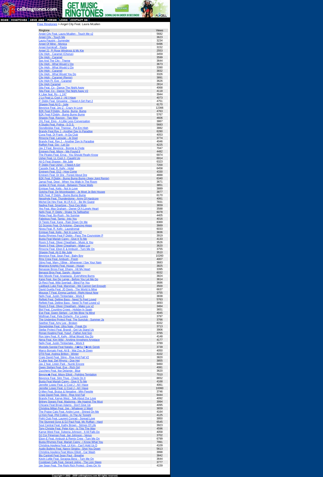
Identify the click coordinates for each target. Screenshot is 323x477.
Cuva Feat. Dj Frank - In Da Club (58, 134)
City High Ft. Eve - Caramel (55, 80)
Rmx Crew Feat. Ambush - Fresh (58, 259)
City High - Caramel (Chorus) (56, 54)
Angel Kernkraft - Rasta (53, 47)
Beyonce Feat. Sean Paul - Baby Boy (61, 255)
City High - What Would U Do (56, 64)
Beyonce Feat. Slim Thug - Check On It (62, 378)
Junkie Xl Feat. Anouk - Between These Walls (66, 185)
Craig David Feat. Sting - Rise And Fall (62, 395)
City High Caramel (50, 84)
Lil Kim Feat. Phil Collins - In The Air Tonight (65, 415)
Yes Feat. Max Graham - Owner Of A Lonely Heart (68, 208)
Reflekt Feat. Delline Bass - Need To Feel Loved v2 (69, 302)
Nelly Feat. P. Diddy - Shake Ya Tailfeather (64, 212)
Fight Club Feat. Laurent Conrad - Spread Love (67, 418)
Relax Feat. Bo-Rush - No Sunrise (59, 215)
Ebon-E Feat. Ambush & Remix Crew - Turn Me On (69, 438)
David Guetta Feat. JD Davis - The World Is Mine (68, 289)
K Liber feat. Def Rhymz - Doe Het (59, 360)
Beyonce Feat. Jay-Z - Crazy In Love (61, 107)
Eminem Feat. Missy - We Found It (59, 151)
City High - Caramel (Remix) (55, 77)
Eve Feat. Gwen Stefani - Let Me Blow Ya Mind (67, 312)
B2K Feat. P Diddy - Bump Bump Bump (62, 195)
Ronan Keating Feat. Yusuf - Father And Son (65, 333)
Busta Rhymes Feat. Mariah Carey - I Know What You (71, 442)
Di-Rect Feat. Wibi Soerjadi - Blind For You (64, 282)
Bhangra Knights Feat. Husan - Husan (61, 265)
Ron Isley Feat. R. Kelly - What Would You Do (66, 336)
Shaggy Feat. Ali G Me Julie (55, 252)
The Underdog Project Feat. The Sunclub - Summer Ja (71, 319)
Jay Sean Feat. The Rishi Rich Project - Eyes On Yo (70, 465)
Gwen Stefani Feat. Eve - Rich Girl (59, 367)
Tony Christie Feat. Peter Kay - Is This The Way (67, 428)
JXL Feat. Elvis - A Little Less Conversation (64, 121)
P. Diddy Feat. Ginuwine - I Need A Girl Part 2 (66, 101)
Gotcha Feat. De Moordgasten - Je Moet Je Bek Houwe (72, 191)
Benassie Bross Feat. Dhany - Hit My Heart (64, 269)
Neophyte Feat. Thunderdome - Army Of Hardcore (69, 198)
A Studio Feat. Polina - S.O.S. (56, 124)
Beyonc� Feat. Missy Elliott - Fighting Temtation (68, 374)
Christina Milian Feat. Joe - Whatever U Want (66, 408)
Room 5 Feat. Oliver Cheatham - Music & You (66, 242)
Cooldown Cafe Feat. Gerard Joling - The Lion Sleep (70, 462)
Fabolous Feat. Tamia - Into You (58, 218)
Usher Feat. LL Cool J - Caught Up (59, 158)
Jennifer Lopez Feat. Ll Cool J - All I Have (63, 384)
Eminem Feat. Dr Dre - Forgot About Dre (63, 175)
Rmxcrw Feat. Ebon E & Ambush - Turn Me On (67, 249)
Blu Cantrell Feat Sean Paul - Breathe (61, 455)
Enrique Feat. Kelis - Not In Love (58, 188)
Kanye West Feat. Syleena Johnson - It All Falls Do (69, 432)
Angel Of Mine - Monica (53, 44)
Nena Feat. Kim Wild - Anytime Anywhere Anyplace (69, 339)
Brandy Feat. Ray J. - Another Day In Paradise (66, 141)
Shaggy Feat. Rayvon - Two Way (58, 117)
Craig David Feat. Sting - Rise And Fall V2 (64, 357)
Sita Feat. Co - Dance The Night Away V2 (63, 91)
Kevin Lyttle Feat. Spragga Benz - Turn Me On (66, 458)
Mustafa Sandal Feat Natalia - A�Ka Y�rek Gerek (69, 347)
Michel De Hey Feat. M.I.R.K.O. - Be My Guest (66, 202)
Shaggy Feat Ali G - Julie (53, 104)
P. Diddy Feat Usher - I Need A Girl (59, 165)
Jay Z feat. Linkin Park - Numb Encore (61, 364)
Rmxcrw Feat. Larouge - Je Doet (58, 138)
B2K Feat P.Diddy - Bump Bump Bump (62, 114)
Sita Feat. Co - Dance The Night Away (61, 87)
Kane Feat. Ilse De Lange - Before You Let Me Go (68, 279)
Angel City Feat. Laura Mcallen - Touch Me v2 (66, 33)
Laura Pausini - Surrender (54, 40)
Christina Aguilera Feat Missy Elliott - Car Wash (67, 452)
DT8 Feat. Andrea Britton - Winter (59, 354)
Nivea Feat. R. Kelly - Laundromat (59, 228)
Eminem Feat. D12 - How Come (58, 171)
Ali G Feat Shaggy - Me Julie (56, 161)
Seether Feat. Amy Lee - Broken (58, 323)
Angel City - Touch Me (52, 37)
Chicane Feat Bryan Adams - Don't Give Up (65, 405)
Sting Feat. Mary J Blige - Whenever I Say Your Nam (70, 262)
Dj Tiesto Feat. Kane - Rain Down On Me (63, 222)
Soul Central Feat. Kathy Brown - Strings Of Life (67, 425)
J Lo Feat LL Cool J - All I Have (57, 97)
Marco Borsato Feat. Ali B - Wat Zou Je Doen (66, 350)
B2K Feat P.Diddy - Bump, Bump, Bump (62, 111)
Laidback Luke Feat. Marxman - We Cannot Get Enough (72, 286)
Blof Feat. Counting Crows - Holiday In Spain (65, 309)
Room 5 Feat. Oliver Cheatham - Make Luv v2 (66, 306)
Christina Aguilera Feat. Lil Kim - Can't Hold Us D (68, 445)
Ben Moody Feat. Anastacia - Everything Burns (67, 276)
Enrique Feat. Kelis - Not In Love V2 (60, 232)
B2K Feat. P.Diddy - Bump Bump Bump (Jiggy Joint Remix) (74, 178)
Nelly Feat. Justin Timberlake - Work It (61, 296)
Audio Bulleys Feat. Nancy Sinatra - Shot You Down (69, 448)
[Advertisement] (18, 89)
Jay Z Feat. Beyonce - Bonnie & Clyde (61, 148)
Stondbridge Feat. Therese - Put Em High (63, 128)
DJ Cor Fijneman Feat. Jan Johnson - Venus (65, 435)
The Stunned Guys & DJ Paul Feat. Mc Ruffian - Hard (71, 421)
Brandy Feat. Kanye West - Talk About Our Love (67, 398)
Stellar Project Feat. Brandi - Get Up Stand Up (66, 329)
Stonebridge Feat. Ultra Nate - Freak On (63, 326)
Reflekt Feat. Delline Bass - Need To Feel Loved (67, 299)
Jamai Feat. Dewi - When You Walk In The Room (68, 181)
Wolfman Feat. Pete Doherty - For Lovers (63, 316)
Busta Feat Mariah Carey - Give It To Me (63, 239)
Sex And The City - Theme (54, 60)
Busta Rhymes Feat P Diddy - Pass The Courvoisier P (71, 235)
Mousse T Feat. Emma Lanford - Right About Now (68, 292)
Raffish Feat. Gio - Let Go (54, 144)
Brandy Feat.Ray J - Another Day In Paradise (66, 131)
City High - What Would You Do (57, 74)
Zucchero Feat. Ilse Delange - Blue (59, 370)
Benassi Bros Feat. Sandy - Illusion (60, 272)
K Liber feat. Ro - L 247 (53, 94)
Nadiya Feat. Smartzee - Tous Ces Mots (63, 205)
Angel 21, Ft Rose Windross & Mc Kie (61, 50)
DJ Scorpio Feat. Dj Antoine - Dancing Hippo (65, 225)
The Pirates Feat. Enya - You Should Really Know (68, 154)
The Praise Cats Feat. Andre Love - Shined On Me (69, 411)
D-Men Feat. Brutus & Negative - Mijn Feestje (66, 391)
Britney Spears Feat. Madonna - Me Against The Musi (71, 401)
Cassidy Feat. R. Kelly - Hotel (56, 168)
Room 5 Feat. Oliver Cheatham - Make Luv (64, 245)
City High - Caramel (50, 57)
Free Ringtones (47, 24)
